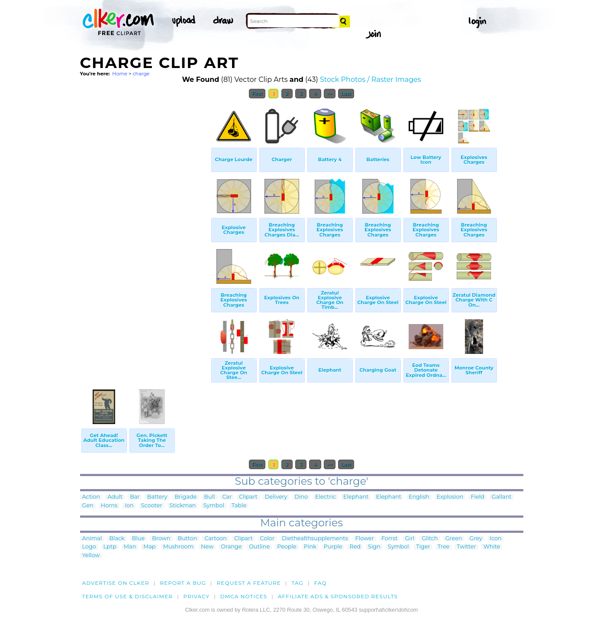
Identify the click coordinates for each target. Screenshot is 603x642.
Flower (364, 538)
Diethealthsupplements (315, 538)
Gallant (502, 497)
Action (91, 497)
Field (477, 497)
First (257, 94)
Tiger (423, 547)
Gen (88, 506)
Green (453, 538)
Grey (476, 538)
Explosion (450, 497)
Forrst (389, 538)
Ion (129, 506)
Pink (310, 547)
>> (329, 94)
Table (239, 506)
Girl (409, 538)
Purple (333, 547)
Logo (89, 547)
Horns (109, 506)
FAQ (320, 583)
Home (119, 74)
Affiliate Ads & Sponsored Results (338, 596)
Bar (134, 497)
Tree (444, 547)
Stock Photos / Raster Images (370, 79)
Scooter (151, 506)
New (207, 547)
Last (346, 94)
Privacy (197, 596)
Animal (92, 538)
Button (187, 538)
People (287, 547)
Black (116, 538)
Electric (325, 497)
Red (355, 547)
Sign (374, 547)
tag (297, 583)
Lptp (109, 547)
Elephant (355, 497)
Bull (209, 497)
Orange (231, 547)
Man (130, 547)
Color (267, 538)
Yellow (91, 555)
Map (149, 547)
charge (140, 74)
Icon (496, 538)
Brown (161, 538)
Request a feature (249, 583)
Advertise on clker (115, 583)
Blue (138, 538)
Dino (301, 497)
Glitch (430, 538)
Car (227, 497)
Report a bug (183, 583)
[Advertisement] (145, 233)
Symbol (213, 506)
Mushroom (178, 547)
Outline (259, 547)
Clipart (248, 497)
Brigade (185, 497)
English (419, 497)
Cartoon (215, 538)
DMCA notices (244, 596)
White (492, 547)
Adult (115, 497)
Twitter (466, 547)
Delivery (276, 497)
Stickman (183, 506)
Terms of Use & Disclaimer (127, 596)
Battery (157, 497)
